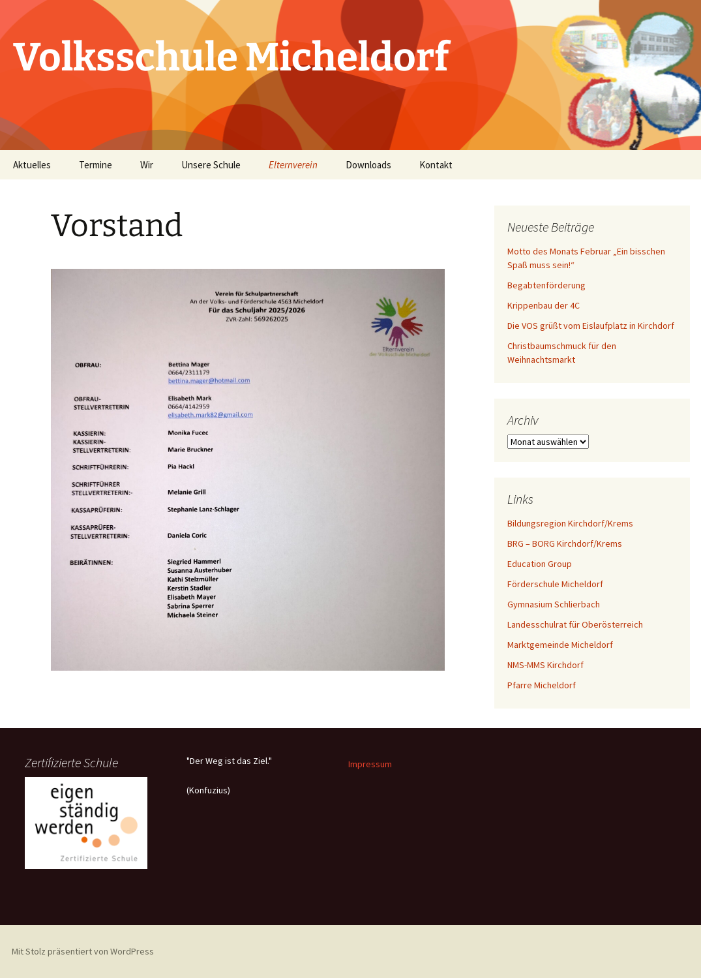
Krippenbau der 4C (543, 305)
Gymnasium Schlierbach (553, 604)
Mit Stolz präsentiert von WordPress (83, 951)
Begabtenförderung (546, 285)
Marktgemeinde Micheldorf (560, 644)
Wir (146, 165)
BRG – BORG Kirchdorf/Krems (564, 543)
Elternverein (293, 165)
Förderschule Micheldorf (555, 584)
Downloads (368, 165)
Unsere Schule (211, 165)
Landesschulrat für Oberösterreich (575, 624)
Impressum (370, 764)
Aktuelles (32, 165)
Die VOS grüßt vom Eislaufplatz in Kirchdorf (590, 325)
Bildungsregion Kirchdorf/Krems (570, 523)
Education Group (539, 564)
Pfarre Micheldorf (541, 685)
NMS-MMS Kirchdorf (545, 665)
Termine (95, 165)
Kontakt (436, 165)
